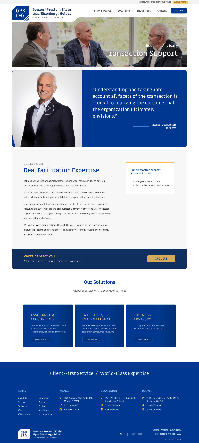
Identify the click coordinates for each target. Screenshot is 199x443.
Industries (145, 10)
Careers (162, 10)
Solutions (125, 10)
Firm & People (104, 10)
